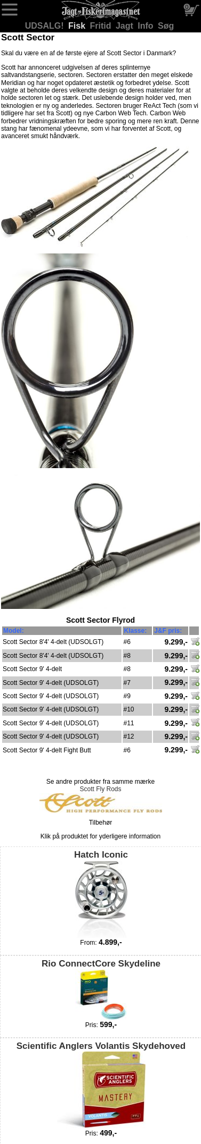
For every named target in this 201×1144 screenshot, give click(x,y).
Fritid (102, 25)
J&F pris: (168, 630)
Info (147, 25)
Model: (13, 630)
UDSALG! (45, 25)
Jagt (125, 25)
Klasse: (135, 630)
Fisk (77, 25)
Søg (166, 25)
